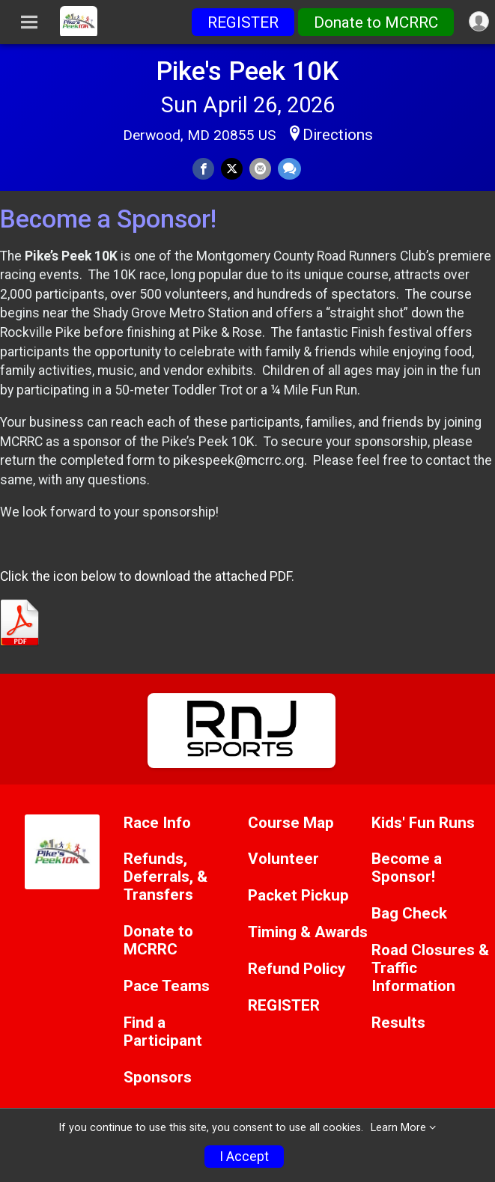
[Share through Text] (289, 169)
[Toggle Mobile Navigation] (29, 22)
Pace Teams (167, 986)
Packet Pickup (298, 895)
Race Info (157, 823)
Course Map (291, 823)
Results (398, 1023)
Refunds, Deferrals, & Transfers (165, 877)
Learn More (398, 1127)
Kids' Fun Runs (423, 823)
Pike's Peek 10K (247, 71)
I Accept (244, 1156)
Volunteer (283, 859)
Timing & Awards (308, 932)
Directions (338, 135)
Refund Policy (296, 969)
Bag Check (409, 913)
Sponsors (158, 1077)
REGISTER (243, 22)
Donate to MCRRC (376, 22)
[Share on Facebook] (203, 169)
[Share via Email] (260, 169)
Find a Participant (163, 1032)
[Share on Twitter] (232, 169)
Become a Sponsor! (406, 868)
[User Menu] (479, 21)
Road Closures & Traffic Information (430, 968)
